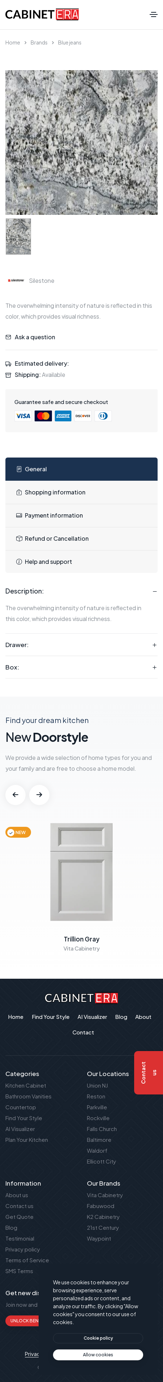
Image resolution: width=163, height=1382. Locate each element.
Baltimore (99, 1139)
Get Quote (19, 1216)
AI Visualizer (20, 1128)
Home (12, 42)
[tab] (81, 469)
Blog (11, 1227)
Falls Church (102, 1128)
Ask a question (35, 337)
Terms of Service (27, 1259)
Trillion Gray (82, 939)
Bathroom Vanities (28, 1096)
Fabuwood (100, 1205)
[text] (98, 1354)
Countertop (20, 1107)
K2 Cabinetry (103, 1216)
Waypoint (99, 1238)
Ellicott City (101, 1161)
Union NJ (97, 1085)
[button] (15, 795)
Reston (96, 1096)
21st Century (103, 1227)
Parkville (97, 1107)
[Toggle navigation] (154, 14)
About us (16, 1194)
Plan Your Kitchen (26, 1139)
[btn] (98, 1338)
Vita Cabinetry (105, 1194)
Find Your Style (23, 1117)
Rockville (98, 1117)
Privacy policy (22, 1249)
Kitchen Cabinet (25, 1085)
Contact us (19, 1205)
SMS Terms (19, 1270)
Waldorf (97, 1150)
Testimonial (19, 1238)
